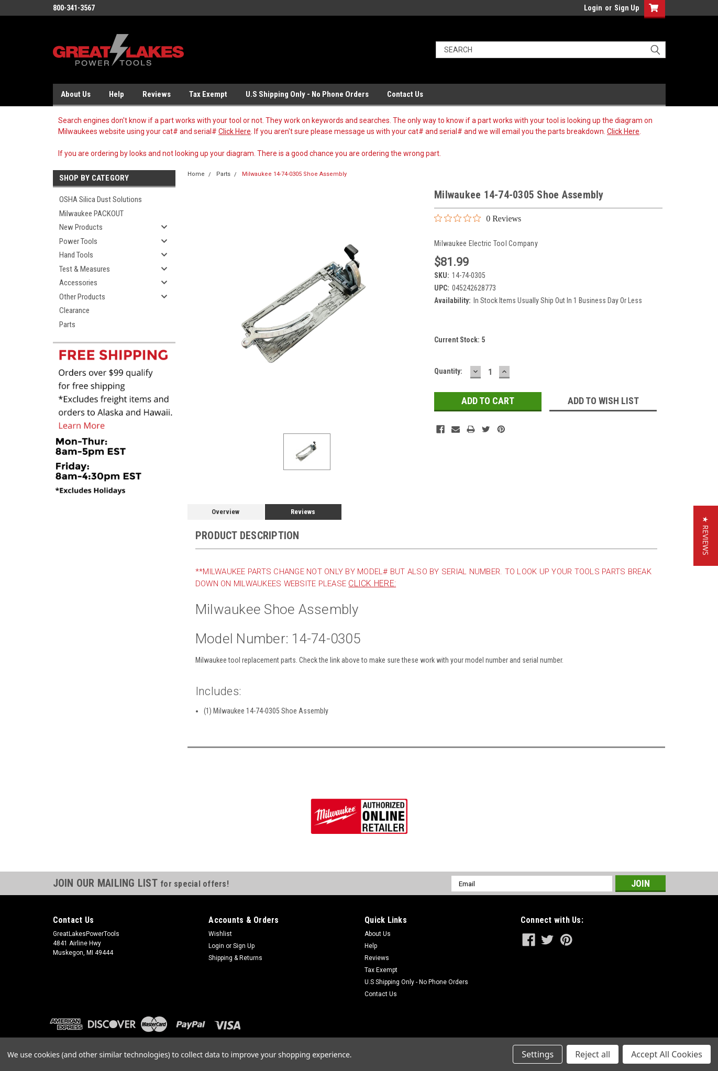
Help (116, 94)
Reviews (156, 94)
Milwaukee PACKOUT (91, 213)
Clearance (74, 310)
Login (593, 8)
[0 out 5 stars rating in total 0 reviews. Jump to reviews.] (477, 218)
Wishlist (220, 934)
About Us (76, 94)
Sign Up (626, 8)
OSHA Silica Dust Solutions (100, 199)
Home (196, 174)
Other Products (82, 297)
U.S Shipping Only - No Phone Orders (307, 94)
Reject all (592, 1054)
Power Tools (78, 241)
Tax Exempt (208, 94)
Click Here (234, 131)
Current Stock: (459, 340)
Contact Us (405, 94)
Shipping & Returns (235, 958)
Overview (225, 512)
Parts (67, 324)
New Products (81, 227)
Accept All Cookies (666, 1054)
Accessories (78, 282)
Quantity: (448, 371)
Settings (538, 1054)
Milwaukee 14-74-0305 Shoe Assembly (294, 174)
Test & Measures (84, 269)
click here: (372, 583)
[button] (705, 536)
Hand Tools (76, 255)
